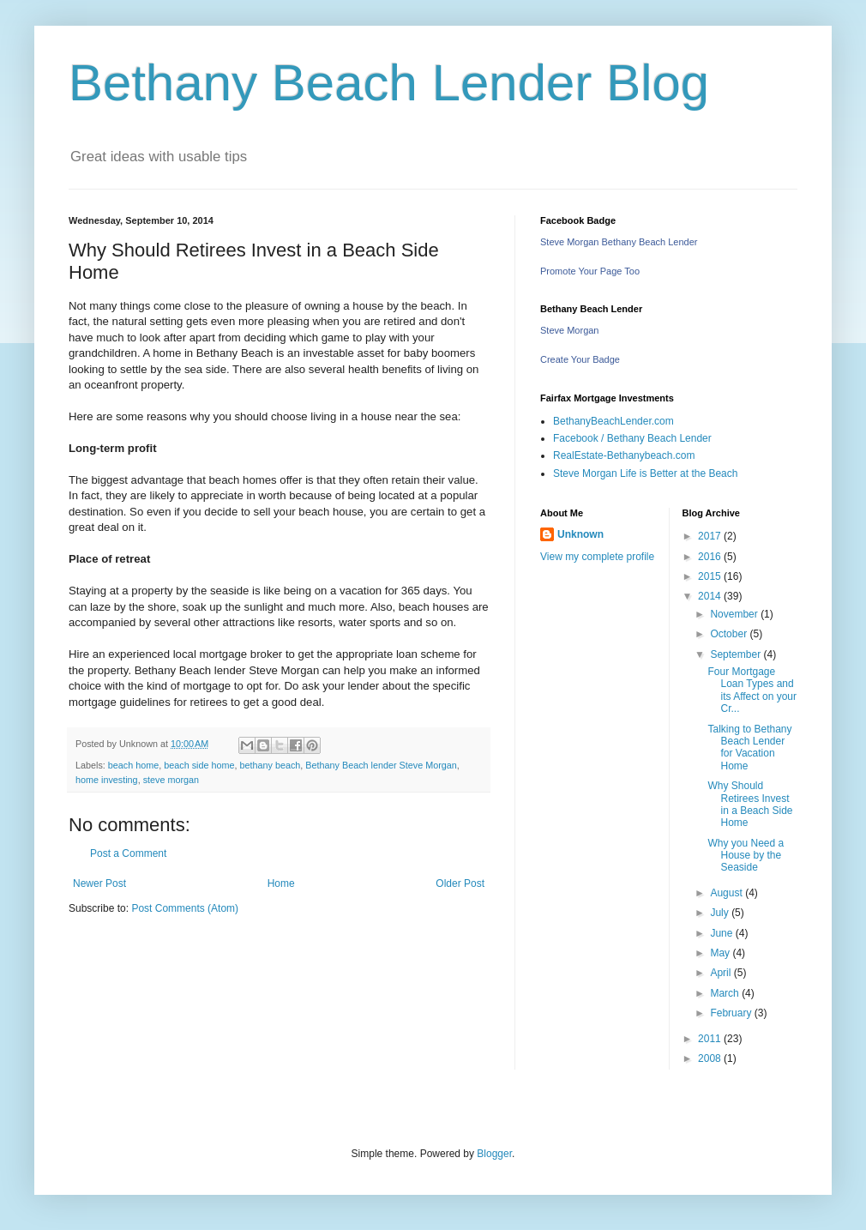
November (735, 614)
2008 (711, 1058)
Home (281, 883)
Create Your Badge (580, 359)
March (726, 993)
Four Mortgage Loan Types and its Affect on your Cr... (752, 690)
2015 (711, 576)
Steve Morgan (569, 330)
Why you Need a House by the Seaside (745, 855)
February (732, 1013)
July (720, 913)
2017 (711, 536)
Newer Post (99, 883)
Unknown (580, 534)
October (729, 634)
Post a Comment (128, 853)
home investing (106, 780)
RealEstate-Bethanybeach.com (624, 455)
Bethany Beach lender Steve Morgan (380, 765)
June (722, 933)
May (721, 953)
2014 (711, 596)
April (721, 973)
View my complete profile (597, 557)
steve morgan (171, 780)
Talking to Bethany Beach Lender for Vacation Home (749, 747)
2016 (711, 557)
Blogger (494, 1154)
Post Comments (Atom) (184, 908)
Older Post (460, 883)
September (736, 654)
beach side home (199, 765)
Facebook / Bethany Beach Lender (632, 438)
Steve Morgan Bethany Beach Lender (618, 242)
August (727, 893)
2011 (711, 1039)
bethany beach (270, 765)
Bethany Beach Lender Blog (389, 83)
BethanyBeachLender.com (613, 421)
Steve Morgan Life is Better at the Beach (645, 473)
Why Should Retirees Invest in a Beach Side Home (749, 804)
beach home (133, 765)
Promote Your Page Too (590, 271)
